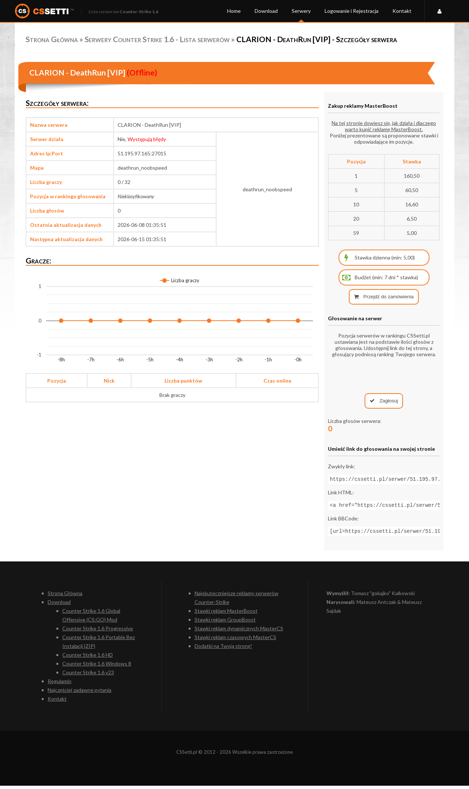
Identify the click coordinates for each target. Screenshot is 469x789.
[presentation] (384, 375)
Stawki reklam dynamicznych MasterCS (239, 631)
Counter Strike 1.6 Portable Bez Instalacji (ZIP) (98, 644)
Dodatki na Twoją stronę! (223, 649)
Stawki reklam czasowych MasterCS (235, 640)
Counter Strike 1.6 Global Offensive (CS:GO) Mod (91, 618)
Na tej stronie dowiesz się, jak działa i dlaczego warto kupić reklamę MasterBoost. (384, 126)
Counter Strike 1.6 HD (87, 658)
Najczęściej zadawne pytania (79, 693)
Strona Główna (52, 39)
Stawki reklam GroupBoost (225, 623)
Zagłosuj (384, 400)
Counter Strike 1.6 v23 (88, 675)
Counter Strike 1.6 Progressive (97, 631)
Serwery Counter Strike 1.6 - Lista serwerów (157, 39)
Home (234, 11)
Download (266, 11)
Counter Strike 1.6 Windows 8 (96, 667)
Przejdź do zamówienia (384, 296)
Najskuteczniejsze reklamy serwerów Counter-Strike (236, 600)
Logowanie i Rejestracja (351, 11)
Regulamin (59, 684)
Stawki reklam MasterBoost (226, 614)
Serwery (301, 11)
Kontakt (401, 11)
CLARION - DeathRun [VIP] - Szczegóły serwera (316, 39)
